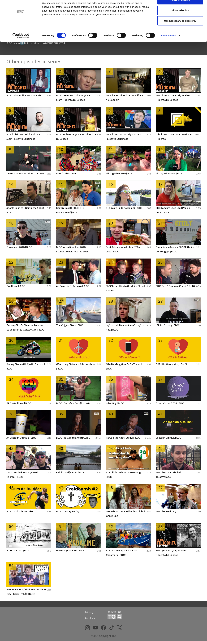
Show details (168, 44)
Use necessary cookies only (180, 29)
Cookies (90, 618)
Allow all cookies (180, 8)
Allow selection (180, 19)
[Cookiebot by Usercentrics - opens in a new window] (21, 44)
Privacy (89, 612)
